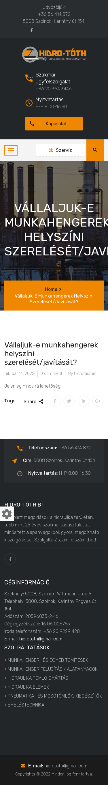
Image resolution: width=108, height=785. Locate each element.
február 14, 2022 (19, 373)
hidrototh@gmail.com (40, 639)
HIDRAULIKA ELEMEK (28, 687)
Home (51, 289)
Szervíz (60, 150)
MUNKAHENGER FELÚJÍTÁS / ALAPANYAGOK (53, 669)
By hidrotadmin (82, 373)
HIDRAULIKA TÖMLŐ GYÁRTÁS (38, 678)
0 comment (51, 373)
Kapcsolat (46, 123)
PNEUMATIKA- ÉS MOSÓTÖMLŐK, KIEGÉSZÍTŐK (55, 696)
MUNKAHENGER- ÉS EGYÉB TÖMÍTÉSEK (48, 660)
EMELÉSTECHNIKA (26, 705)
